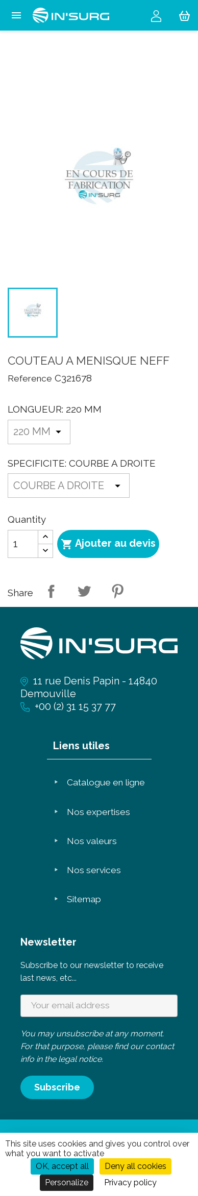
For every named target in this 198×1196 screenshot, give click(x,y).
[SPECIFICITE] (69, 485)
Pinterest (117, 591)
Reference (30, 378)
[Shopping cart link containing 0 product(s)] (184, 15)
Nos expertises (98, 812)
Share (51, 591)
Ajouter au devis (108, 543)
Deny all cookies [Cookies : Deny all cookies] (135, 1166)
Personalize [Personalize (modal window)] (66, 1182)
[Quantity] (23, 544)
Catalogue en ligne (106, 782)
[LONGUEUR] (39, 432)
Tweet (84, 591)
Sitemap (84, 899)
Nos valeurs (92, 841)
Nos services (94, 870)
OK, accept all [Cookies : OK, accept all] (62, 1166)
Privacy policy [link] (130, 1182)
